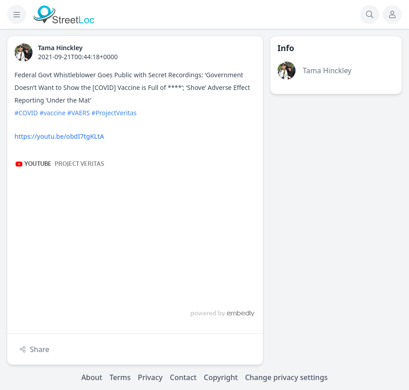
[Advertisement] (336, 157)
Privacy (150, 377)
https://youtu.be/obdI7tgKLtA (59, 136)
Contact (183, 377)
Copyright (221, 377)
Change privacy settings (286, 377)
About (91, 377)
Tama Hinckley (327, 70)
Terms (120, 377)
